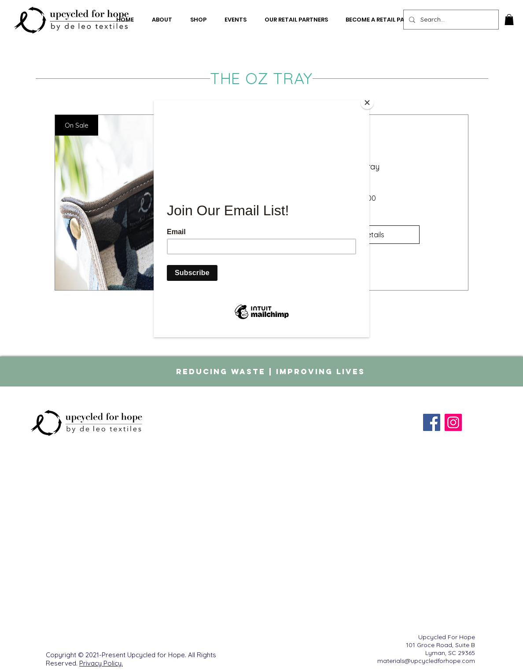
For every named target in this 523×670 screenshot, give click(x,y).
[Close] (367, 102)
